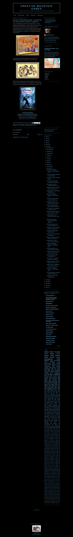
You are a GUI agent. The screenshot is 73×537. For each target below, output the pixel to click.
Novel (59, 445)
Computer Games (48, 403)
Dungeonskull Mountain (51, 336)
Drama (57, 466)
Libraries (47, 431)
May (48, 160)
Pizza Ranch (46, 495)
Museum (55, 423)
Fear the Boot (49, 344)
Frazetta (45, 467)
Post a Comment (16, 132)
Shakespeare (46, 444)
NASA (45, 451)
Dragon (57, 440)
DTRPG (46, 76)
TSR (47, 410)
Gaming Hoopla (47, 469)
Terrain (58, 416)
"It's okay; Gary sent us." (51, 329)
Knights (57, 469)
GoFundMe (46, 423)
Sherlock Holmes (51, 451)
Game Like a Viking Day (54, 467)
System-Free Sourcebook (48, 483)
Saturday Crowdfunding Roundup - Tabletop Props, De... (53, 195)
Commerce (53, 477)
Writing (56, 408)
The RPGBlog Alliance (36, 533)
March (48, 164)
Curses (58, 477)
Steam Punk (50, 476)
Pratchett (56, 463)
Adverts (57, 434)
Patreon (55, 473)
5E (58, 476)
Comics (48, 391)
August (48, 155)
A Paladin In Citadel (50, 340)
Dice (45, 387)
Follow (27, 15)
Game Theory (51, 479)
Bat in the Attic (49, 311)
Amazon (51, 466)
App (54, 484)
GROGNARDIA (49, 303)
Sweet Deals (54, 381)
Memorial (46, 458)
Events (52, 357)
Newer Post (15, 134)
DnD (53, 371)
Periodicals (57, 494)
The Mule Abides (49, 327)
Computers (51, 396)
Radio (58, 442)
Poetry (49, 459)
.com (36, 114)
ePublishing (57, 426)
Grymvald (46, 456)
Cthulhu (56, 428)
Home (15, 15)
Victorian (49, 502)
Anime (45, 484)
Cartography (46, 435)
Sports (52, 460)
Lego (47, 438)
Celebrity (57, 435)
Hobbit (46, 385)
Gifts (59, 430)
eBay (51, 413)
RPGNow (47, 74)
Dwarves (50, 487)
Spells (52, 498)
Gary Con (51, 408)
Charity (55, 419)
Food (57, 396)
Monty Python (57, 470)
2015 (47, 146)
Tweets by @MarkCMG (49, 131)
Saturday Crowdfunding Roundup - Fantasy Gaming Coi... (53, 171)
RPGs (19, 125)
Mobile (46, 494)
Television (54, 364)
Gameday (55, 382)
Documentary (46, 449)
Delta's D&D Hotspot (50, 342)
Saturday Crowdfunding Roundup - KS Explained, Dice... (52, 245)
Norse (50, 494)
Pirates (57, 438)
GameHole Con (51, 490)
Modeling (51, 458)
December (49, 147)
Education (56, 395)
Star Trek (57, 388)
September (49, 153)
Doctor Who (57, 401)
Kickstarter (32, 124)
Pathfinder (46, 442)
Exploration (46, 488)
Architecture (58, 484)
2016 (47, 144)
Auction (47, 417)
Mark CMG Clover (50, 35)
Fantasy (46, 378)
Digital (57, 462)
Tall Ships (57, 483)
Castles (52, 435)
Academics (57, 413)
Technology (47, 366)
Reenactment (46, 497)
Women (57, 502)
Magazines (46, 416)
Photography (57, 431)
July (48, 157)
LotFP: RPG (48, 334)
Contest (55, 421)
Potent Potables (53, 495)
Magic (58, 491)
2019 (47, 140)
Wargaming (57, 373)
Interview (52, 410)
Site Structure (40, 15)
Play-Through (52, 442)
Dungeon (54, 417)
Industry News (54, 384)
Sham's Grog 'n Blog (50, 338)
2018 (47, 142)
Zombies (46, 434)
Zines (55, 476)
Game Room (53, 430)
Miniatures (53, 394)
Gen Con (57, 490)
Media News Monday (50, 380)
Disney (50, 445)
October (48, 151)
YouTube (57, 352)
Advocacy (57, 452)
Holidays (52, 387)
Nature (57, 458)
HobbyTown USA (52, 491)
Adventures (54, 385)
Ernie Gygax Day (56, 487)
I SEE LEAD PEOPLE (50, 318)
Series (59, 459)
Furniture (46, 441)
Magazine (52, 438)
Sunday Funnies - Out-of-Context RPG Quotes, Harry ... (53, 216)
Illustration (51, 437)
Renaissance (52, 497)
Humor (26, 124)
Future (53, 449)
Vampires (57, 460)
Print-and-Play (21, 15)
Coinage (45, 445)
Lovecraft (51, 470)
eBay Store (47, 73)
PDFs (52, 431)
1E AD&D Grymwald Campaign (53, 427)
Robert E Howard (54, 420)
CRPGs (45, 462)
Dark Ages (46, 487)
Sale (59, 417)
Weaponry (46, 440)
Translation (53, 501)
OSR (53, 494)
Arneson (45, 477)
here (18, 32)
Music (45, 396)
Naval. (47, 472)
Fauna (55, 488)
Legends (54, 445)
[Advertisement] (50, 104)
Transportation (47, 424)
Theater (52, 452)
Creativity (52, 440)
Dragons (50, 409)
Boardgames (22, 124)
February (49, 166)
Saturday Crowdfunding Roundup (29, 125)
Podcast (48, 433)
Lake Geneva (57, 437)
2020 (47, 138)
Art (17, 124)
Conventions (47, 363)
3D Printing (52, 434)
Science (54, 377)
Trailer (58, 387)
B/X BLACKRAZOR (50, 295)
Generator (46, 491)
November (49, 149)
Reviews (58, 410)
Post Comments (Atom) (23, 137)
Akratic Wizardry (49, 316)
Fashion (48, 399)
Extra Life (51, 488)
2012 (47, 283)
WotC (52, 426)
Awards (58, 398)
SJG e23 (47, 79)
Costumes (51, 462)
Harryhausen (46, 463)
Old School (54, 378)
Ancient (48, 419)
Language (46, 470)
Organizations (51, 480)
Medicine (46, 420)
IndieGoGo (52, 456)
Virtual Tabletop (55, 444)
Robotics (46, 406)
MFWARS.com (48, 22)
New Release (53, 472)
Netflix (45, 459)
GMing (48, 402)
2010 (47, 287)
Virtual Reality (55, 465)
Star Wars (47, 382)
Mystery (57, 441)
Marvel (56, 412)
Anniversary (50, 484)
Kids (57, 449)
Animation (46, 421)
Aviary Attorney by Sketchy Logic (19, 58)
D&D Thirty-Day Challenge (50, 405)
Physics (57, 480)
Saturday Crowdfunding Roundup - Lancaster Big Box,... (52, 269)
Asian (49, 477)
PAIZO (46, 77)
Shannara (53, 474)
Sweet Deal (49, 428)
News (53, 416)
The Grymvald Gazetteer (50, 21)
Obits (45, 409)
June (48, 158)
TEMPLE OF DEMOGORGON (52, 309)
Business (52, 448)
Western (45, 466)
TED (59, 498)
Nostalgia (46, 360)
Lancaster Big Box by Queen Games (20, 28)
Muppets (45, 480)
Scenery (54, 459)
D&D (56, 424)
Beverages (49, 412)
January (48, 168)
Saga (49, 498)
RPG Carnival (47, 465)
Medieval (15, 125)
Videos (46, 352)
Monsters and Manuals (51, 307)
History (58, 389)
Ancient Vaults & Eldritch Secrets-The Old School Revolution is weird (51, 298)
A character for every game (52, 305)
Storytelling (55, 433)
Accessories (57, 360)
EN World (52, 406)
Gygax (45, 398)
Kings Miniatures (49, 332)
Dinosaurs (46, 479)
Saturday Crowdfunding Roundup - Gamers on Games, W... (52, 221)
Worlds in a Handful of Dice (52, 325)
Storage (56, 498)
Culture (57, 448)
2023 (47, 136)
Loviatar (57, 479)
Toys (51, 392)
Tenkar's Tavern (49, 314)
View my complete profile (50, 42)
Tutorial (45, 413)
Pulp (58, 495)
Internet (57, 456)
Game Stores (55, 455)
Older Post (40, 134)
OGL (51, 473)
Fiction (53, 391)
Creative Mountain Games (37, 7)
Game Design (57, 409)
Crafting (45, 437)
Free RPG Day (47, 455)
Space (51, 401)
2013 (47, 281)
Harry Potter (51, 441)
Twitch (45, 502)
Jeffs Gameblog (49, 330)
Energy (47, 415)
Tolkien (46, 381)
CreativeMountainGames (29, 114)
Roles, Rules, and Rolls (51, 323)
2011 (47, 285)
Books (45, 384)
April (48, 162)
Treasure (57, 501)
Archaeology (46, 448)
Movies (57, 355)
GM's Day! (33, 15)
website (55, 402)
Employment (46, 430)
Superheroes (50, 389)
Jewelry (53, 469)
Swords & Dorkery (50, 312)
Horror (56, 403)
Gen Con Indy (55, 415)
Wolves (53, 502)
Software (47, 460)
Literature (37, 124)
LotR (52, 463)
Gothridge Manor (49, 301)
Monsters (46, 426)
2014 (47, 279)
